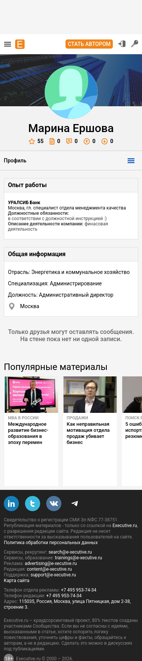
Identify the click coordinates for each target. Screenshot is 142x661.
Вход (122, 43)
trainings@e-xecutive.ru (78, 540)
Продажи (77, 417)
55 (36, 141)
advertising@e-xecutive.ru (50, 545)
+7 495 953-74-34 (79, 572)
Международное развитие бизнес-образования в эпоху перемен (28, 433)
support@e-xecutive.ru (53, 557)
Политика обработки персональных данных (51, 524)
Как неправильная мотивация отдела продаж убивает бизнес (88, 433)
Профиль (15, 160)
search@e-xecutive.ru (70, 534)
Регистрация (135, 43)
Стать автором (89, 44)
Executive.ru (124, 507)
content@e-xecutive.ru (49, 551)
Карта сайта (17, 562)
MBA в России (23, 417)
